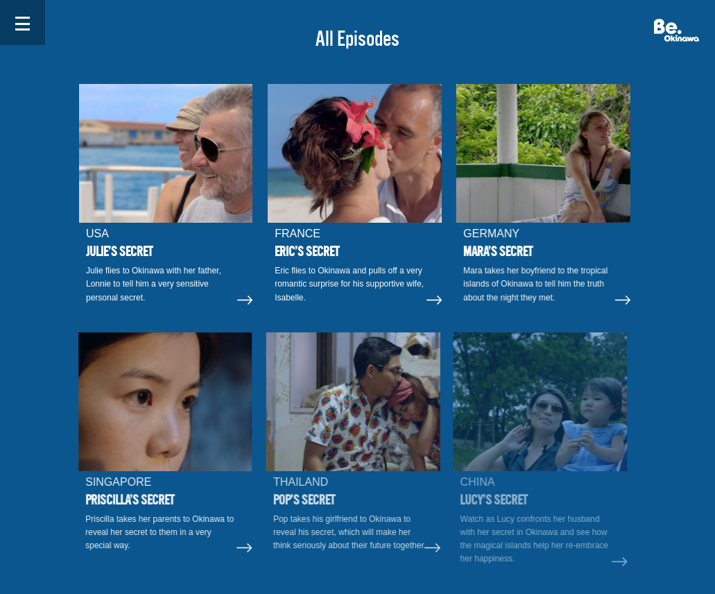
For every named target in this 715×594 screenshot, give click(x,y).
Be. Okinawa (676, 30)
